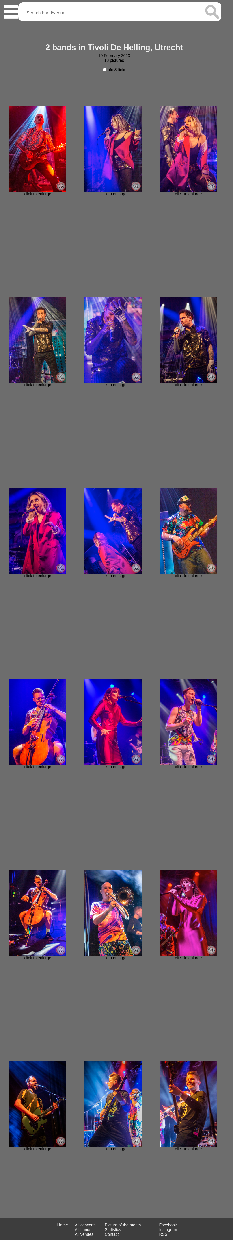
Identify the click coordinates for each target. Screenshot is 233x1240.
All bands (83, 1229)
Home (62, 1225)
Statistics (113, 1229)
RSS (163, 1234)
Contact (112, 1234)
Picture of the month (123, 1225)
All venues (84, 1234)
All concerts (85, 1225)
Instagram (168, 1229)
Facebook (168, 1225)
